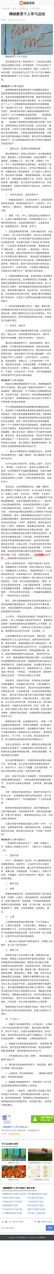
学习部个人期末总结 (36, 1213)
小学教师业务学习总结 (12, 1213)
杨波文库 (23, 1237)
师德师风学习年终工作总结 (14, 1194)
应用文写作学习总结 (11, 1198)
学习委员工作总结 (35, 1198)
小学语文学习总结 (35, 1202)
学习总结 (35, 9)
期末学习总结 (47, 1222)
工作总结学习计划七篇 (12, 1209)
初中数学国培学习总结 (37, 1194)
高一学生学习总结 (16, 1222)
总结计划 (24, 9)
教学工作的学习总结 (36, 1209)
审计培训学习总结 (35, 1205)
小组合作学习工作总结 (12, 1202)
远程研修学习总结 (10, 1205)
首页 (14, 9)
